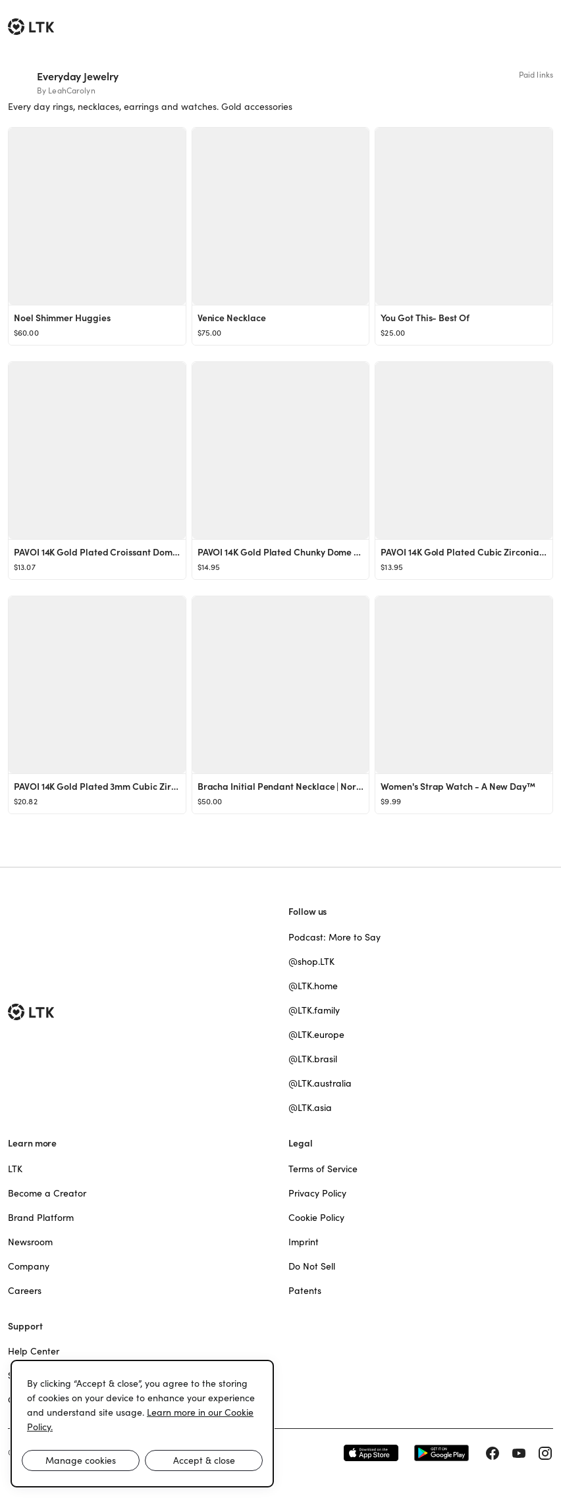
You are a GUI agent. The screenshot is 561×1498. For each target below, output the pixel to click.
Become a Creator (47, 1193)
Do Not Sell (311, 1266)
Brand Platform (41, 1218)
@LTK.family (314, 1010)
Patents (304, 1291)
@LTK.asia (310, 1108)
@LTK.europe (316, 1035)
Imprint (303, 1242)
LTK (15, 1169)
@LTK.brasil (312, 1059)
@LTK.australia (320, 1083)
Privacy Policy (317, 1193)
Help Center (33, 1351)
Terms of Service (323, 1169)
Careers (24, 1291)
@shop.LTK (311, 962)
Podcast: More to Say (334, 937)
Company (28, 1266)
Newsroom (30, 1242)
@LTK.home (313, 986)
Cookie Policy (316, 1218)
